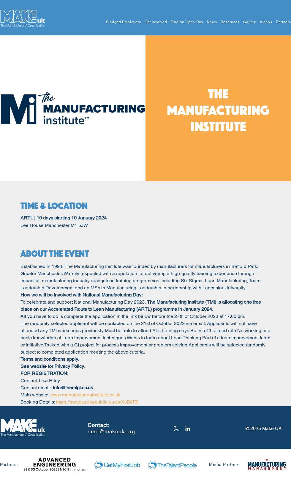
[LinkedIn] (187, 428)
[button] (121, 22)
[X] (176, 428)
